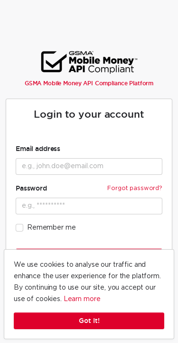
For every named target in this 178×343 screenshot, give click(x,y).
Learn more (82, 299)
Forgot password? (134, 188)
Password (89, 188)
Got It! (89, 320)
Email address (38, 148)
